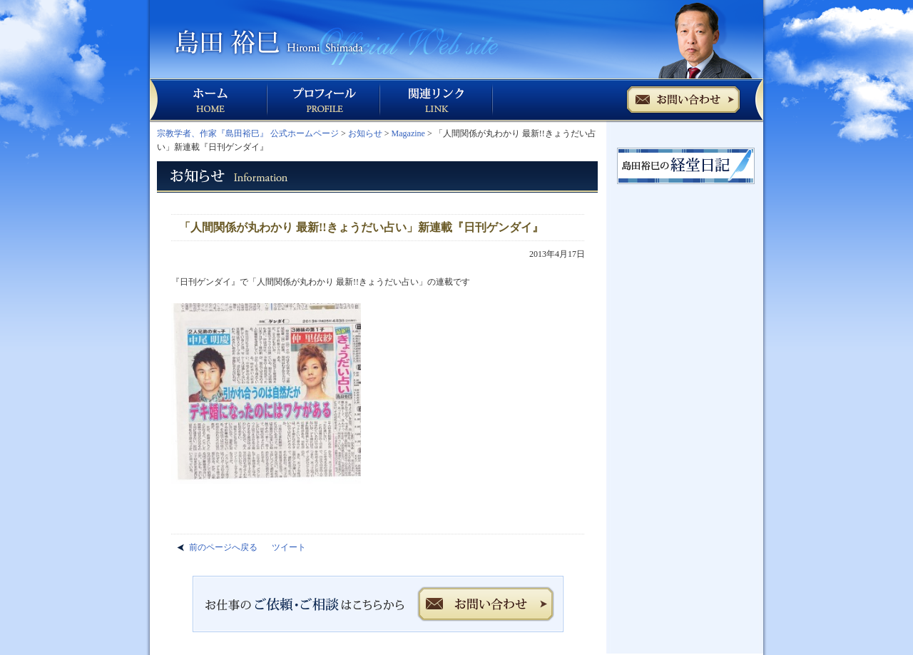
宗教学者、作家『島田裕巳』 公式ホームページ (248, 133)
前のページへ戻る (223, 547)
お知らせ (365, 133)
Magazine (408, 133)
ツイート (289, 547)
